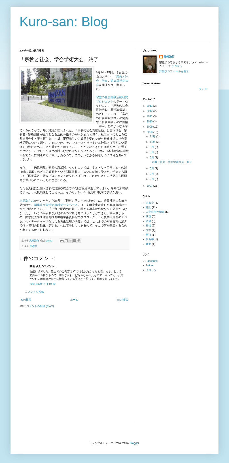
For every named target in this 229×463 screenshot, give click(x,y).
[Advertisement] (160, 346)
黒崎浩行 (169, 56)
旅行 (148, 234)
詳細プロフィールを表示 (174, 71)
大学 (148, 230)
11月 (153, 141)
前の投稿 (122, 299)
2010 (150, 121)
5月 (152, 168)
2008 (150, 132)
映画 (148, 216)
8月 (152, 152)
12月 (153, 136)
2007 (150, 185)
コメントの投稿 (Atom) (40, 306)
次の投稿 (26, 299)
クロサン (177, 66)
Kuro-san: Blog (63, 21)
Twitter (150, 265)
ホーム (74, 299)
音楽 (148, 243)
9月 (152, 147)
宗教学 (33, 246)
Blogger (134, 443)
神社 (148, 225)
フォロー (204, 89)
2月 (152, 179)
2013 (150, 105)
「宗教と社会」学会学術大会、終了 (170, 162)
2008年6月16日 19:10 (42, 284)
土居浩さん (26, 200)
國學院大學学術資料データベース (56, 205)
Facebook (152, 260)
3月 (152, 173)
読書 (148, 221)
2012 (150, 111)
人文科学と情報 (155, 211)
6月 (152, 157)
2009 (150, 126)
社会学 (150, 239)
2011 (150, 116)
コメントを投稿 (34, 291)
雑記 (148, 207)
